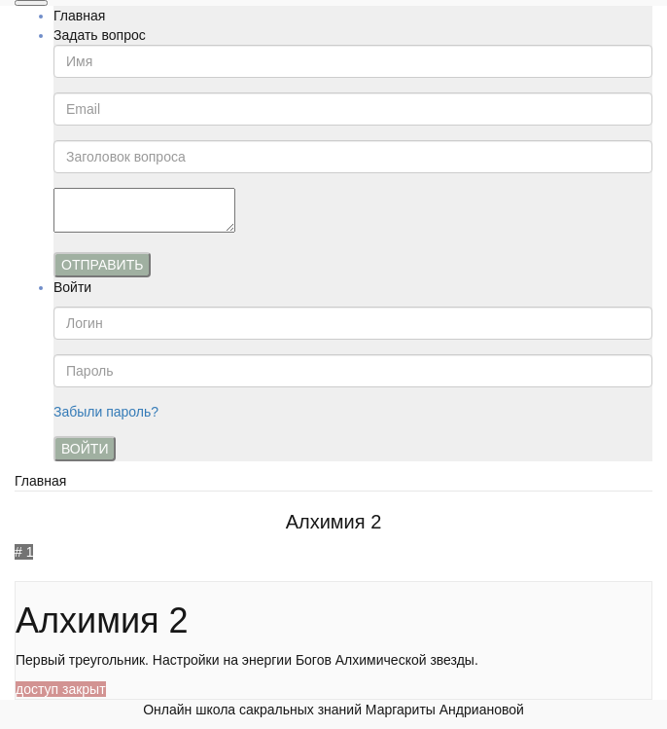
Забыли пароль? (105, 411)
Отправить (102, 265)
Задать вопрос (99, 35)
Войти (72, 287)
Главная (79, 15)
